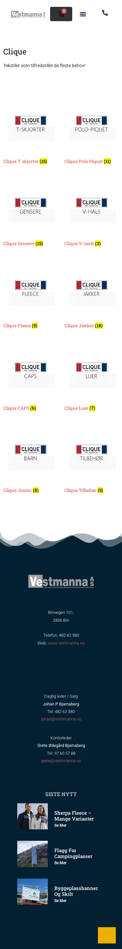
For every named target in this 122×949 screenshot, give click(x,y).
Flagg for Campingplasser (73, 853)
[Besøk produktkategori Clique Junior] (30, 460)
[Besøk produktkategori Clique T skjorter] (30, 131)
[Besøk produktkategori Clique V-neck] (91, 213)
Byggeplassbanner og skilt (76, 891)
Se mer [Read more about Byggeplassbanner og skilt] (60, 900)
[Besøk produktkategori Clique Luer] (91, 378)
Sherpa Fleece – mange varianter (74, 815)
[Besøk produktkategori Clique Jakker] (91, 296)
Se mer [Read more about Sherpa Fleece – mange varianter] (60, 825)
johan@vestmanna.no (61, 719)
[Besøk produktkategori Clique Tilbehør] (91, 460)
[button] (83, 14)
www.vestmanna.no (66, 643)
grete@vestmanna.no (61, 760)
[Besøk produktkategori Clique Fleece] (30, 296)
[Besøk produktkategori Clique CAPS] (30, 378)
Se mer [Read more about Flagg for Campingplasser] (60, 863)
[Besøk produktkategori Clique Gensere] (30, 213)
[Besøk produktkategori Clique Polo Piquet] (91, 131)
